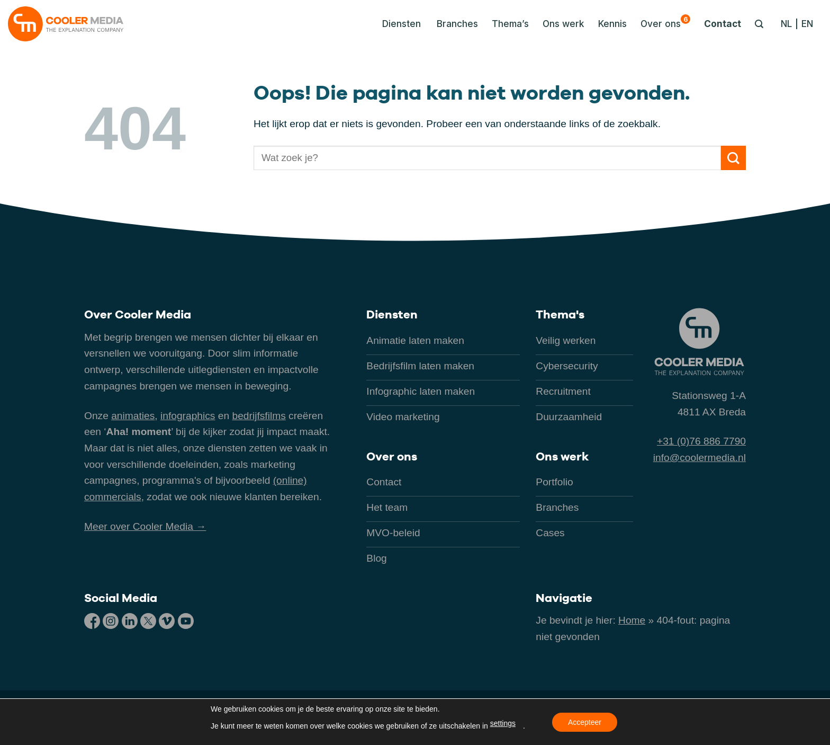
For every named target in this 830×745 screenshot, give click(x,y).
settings (503, 723)
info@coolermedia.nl (699, 457)
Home (631, 620)
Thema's (560, 314)
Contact (722, 23)
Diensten (392, 314)
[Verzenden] (733, 158)
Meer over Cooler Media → (145, 526)
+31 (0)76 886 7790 (701, 441)
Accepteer (584, 722)
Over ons (665, 21)
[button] (398, 24)
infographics (187, 415)
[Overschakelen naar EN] (807, 23)
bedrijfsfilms (258, 415)
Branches (457, 23)
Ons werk (563, 23)
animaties (133, 415)
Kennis (612, 23)
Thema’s (510, 23)
